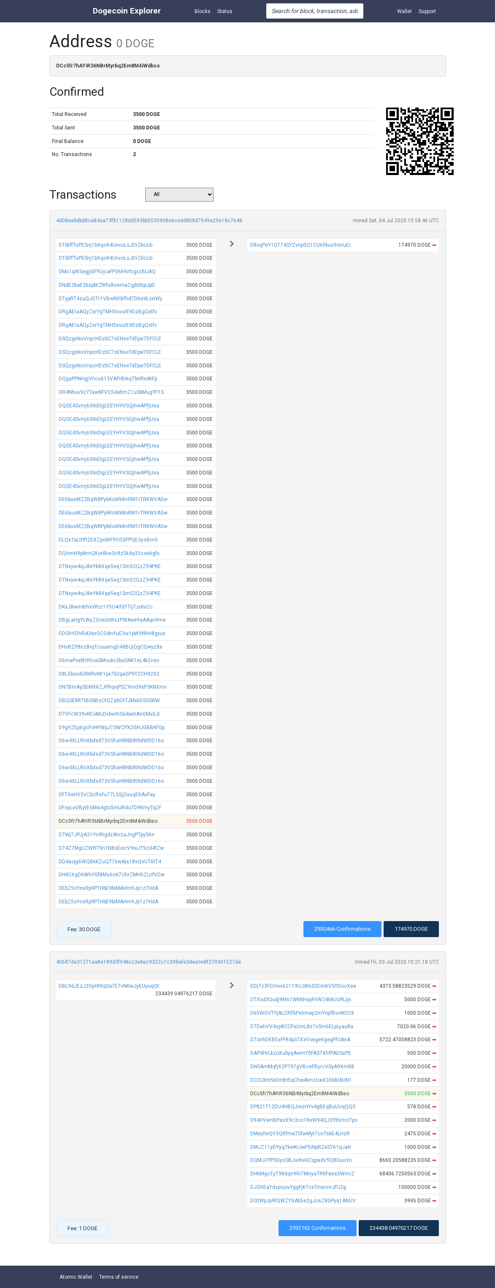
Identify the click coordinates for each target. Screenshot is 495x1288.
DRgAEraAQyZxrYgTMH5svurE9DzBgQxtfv (108, 312)
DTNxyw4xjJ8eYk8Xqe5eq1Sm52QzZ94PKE (110, 566)
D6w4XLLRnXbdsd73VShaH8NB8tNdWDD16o (111, 741)
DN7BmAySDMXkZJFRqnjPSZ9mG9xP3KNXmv (113, 687)
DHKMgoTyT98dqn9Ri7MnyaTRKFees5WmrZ (302, 1174)
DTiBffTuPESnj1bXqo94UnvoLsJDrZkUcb (105, 245)
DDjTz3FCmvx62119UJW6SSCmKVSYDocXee (303, 986)
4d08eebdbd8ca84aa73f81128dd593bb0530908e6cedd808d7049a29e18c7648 (149, 221)
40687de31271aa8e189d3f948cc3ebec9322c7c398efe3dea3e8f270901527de (148, 962)
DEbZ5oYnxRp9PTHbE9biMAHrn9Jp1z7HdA (108, 888)
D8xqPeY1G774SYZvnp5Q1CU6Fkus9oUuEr (300, 245)
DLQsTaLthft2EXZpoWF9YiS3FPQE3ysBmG (108, 540)
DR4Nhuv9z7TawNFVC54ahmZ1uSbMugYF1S (111, 392)
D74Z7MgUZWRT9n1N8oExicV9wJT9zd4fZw (111, 848)
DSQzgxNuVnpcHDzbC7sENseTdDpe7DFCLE (110, 339)
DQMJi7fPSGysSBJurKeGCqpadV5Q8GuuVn (301, 1160)
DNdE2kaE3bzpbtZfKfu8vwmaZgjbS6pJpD (107, 285)
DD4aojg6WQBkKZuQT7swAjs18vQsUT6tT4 (110, 862)
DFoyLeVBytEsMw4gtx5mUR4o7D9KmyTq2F (110, 808)
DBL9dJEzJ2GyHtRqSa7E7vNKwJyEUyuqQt (109, 986)
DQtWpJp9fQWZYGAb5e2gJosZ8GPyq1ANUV (303, 1201)
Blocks (203, 11)
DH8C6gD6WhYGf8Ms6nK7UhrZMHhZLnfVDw (112, 875)
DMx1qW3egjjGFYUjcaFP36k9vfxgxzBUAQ (107, 272)
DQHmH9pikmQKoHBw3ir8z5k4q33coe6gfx (109, 553)
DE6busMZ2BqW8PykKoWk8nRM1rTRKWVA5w (113, 499)
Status (225, 11)
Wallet (404, 11)
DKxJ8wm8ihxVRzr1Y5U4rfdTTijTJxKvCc (106, 607)
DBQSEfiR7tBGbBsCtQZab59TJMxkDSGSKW (109, 700)
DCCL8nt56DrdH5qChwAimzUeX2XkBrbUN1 (301, 1080)
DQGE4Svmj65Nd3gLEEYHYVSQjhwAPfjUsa (109, 406)
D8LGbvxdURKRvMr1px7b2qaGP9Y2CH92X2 (109, 674)
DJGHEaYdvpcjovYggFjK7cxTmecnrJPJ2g (298, 1187)
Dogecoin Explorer (127, 11)
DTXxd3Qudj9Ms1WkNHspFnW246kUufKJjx (300, 999)
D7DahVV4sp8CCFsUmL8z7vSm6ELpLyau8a (301, 1026)
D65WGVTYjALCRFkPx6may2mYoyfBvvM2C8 (302, 1013)
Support (427, 11)
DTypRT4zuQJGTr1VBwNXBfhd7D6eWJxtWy (110, 299)
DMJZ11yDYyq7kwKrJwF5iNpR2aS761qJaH (300, 1147)
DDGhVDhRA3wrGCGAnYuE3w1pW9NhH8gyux (112, 633)
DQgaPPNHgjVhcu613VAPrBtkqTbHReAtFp (108, 379)
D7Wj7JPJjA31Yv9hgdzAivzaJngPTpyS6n (106, 835)
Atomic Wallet (76, 1277)
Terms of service (118, 1277)
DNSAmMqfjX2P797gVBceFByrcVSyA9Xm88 (302, 1067)
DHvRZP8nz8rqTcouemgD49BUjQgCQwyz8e (110, 647)
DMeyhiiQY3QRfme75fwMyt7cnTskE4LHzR (300, 1134)
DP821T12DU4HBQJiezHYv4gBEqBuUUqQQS (302, 1107)
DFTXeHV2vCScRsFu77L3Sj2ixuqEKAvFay (107, 795)
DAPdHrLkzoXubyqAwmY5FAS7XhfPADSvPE (300, 1053)
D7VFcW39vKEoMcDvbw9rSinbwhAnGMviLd (109, 714)
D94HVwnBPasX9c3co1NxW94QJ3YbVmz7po (303, 1120)
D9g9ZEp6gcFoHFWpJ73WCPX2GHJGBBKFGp (112, 727)
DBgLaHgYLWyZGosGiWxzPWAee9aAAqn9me (112, 620)
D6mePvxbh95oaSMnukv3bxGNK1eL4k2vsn (109, 660)
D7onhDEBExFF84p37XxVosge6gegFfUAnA (300, 1040)
